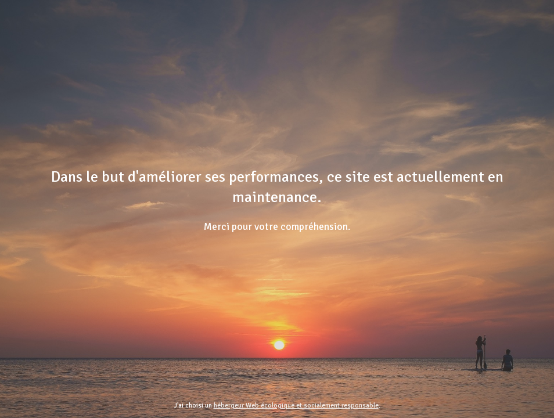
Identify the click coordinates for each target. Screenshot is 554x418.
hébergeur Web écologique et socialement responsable (296, 405)
